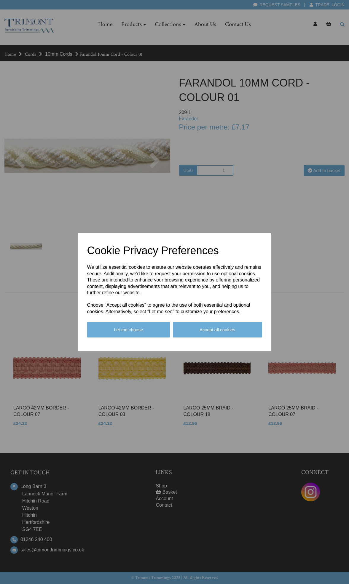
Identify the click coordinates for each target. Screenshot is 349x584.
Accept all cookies (217, 329)
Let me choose (128, 329)
